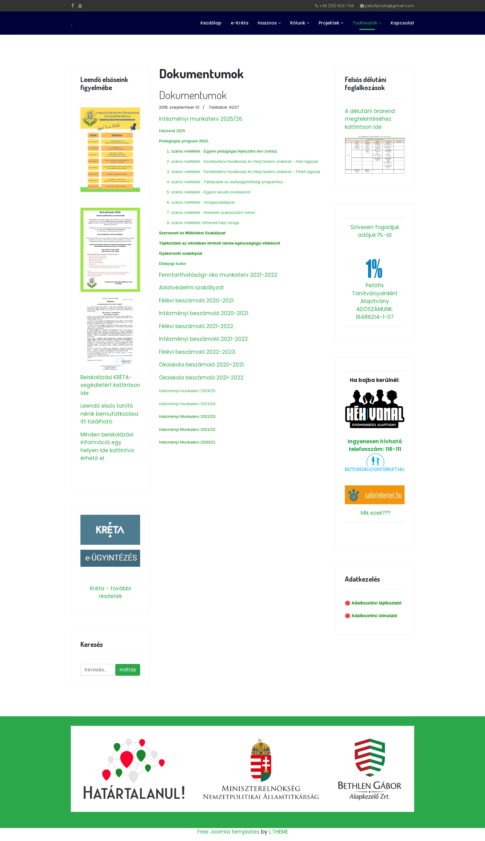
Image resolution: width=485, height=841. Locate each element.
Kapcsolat (402, 23)
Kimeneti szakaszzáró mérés (229, 212)
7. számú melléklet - (185, 212)
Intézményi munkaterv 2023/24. (188, 403)
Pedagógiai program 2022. (184, 141)
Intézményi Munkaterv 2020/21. (188, 442)
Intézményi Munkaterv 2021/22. (188, 429)
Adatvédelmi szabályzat (191, 287)
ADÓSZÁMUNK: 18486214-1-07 (375, 313)
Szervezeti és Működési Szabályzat (192, 233)
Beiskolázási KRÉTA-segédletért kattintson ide (110, 385)
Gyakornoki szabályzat (180, 253)
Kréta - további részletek (110, 592)
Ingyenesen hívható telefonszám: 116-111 (375, 421)
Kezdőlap (210, 23)
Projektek (329, 23)
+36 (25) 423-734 (336, 5)
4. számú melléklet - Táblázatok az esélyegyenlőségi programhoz (225, 182)
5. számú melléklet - (185, 192)
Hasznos (267, 23)
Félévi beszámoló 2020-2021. (196, 300)
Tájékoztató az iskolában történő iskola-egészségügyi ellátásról (219, 243)
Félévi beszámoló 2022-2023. (197, 352)
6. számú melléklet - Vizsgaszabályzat (200, 202)
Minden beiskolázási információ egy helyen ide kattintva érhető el (107, 446)
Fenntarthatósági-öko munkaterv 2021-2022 (218, 275)
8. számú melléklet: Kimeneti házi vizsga (203, 222)
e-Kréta (239, 23)
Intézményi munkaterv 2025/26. (201, 119)
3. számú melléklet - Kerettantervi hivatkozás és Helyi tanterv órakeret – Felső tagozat (243, 171)
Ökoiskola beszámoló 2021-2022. (201, 377)
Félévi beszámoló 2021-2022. (196, 326)
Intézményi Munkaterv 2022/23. (188, 416)
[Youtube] (80, 5)
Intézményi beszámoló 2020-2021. (204, 313)
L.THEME (278, 831)
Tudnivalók (365, 23)
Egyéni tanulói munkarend (227, 192)
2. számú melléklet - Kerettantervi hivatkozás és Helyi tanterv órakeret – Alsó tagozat (242, 161)
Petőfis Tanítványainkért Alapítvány (374, 293)
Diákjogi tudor (172, 263)
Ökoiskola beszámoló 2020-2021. (202, 364)
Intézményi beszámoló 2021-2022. (204, 339)
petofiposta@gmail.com (389, 5)
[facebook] (72, 5)
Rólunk (297, 23)
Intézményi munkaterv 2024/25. (188, 390)
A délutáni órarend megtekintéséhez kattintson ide (370, 119)
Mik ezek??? (375, 513)
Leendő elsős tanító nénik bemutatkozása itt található (109, 413)
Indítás (127, 669)
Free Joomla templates (228, 831)
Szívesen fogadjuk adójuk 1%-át (374, 231)
